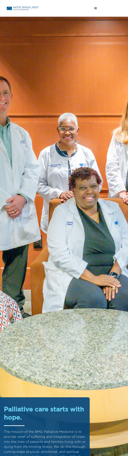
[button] (96, 8)
